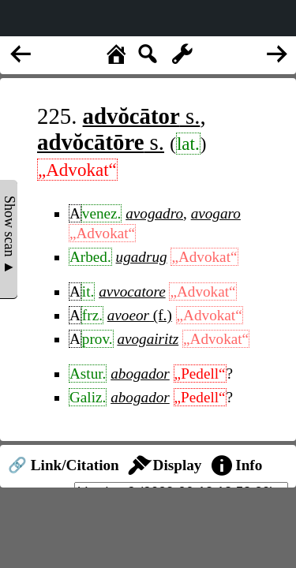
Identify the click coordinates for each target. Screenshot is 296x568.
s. (141, 116)
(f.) (139, 315)
